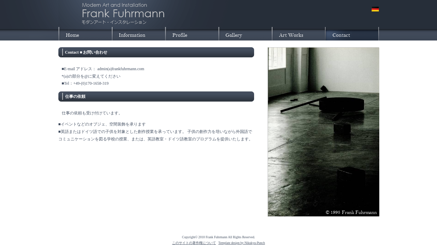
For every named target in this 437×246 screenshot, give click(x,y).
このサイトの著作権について (194, 243)
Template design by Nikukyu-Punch (241, 243)
